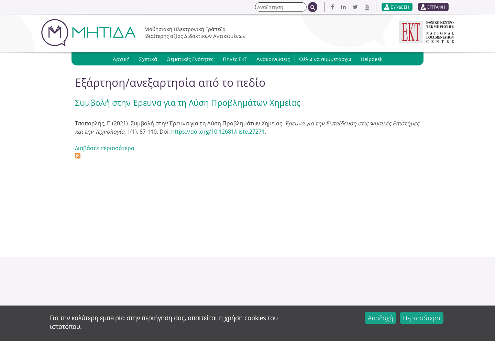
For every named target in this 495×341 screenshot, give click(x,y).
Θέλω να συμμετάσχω (325, 58)
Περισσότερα (421, 318)
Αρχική (121, 58)
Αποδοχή (380, 318)
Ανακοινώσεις (273, 58)
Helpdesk (372, 58)
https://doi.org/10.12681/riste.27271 (218, 131)
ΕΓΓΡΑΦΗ (436, 7)
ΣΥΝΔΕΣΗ (400, 7)
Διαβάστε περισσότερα (104, 148)
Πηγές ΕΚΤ (235, 58)
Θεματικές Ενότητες (189, 58)
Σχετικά (148, 58)
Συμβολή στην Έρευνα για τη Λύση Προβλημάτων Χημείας (187, 102)
